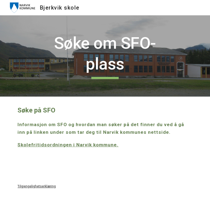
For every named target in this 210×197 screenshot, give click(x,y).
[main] (105, 56)
